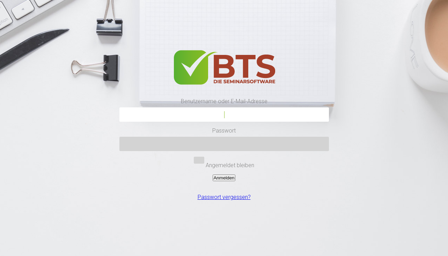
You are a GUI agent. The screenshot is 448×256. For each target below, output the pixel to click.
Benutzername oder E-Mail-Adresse (224, 101)
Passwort (224, 130)
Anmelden (223, 177)
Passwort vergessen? (224, 197)
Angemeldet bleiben (230, 165)
